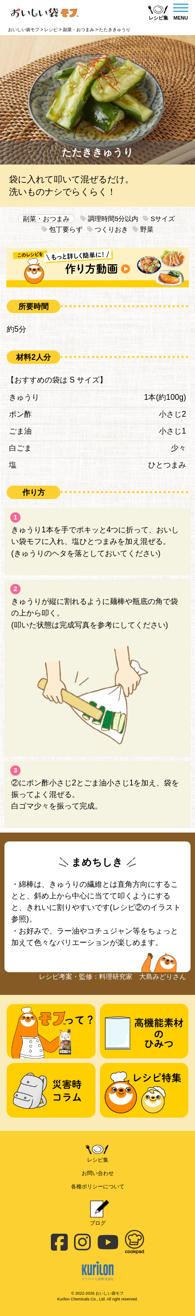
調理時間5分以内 (109, 218)
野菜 (143, 229)
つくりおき (107, 229)
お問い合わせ (98, 1173)
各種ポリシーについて (97, 1186)
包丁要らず (62, 229)
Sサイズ (159, 218)
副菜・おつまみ (46, 218)
